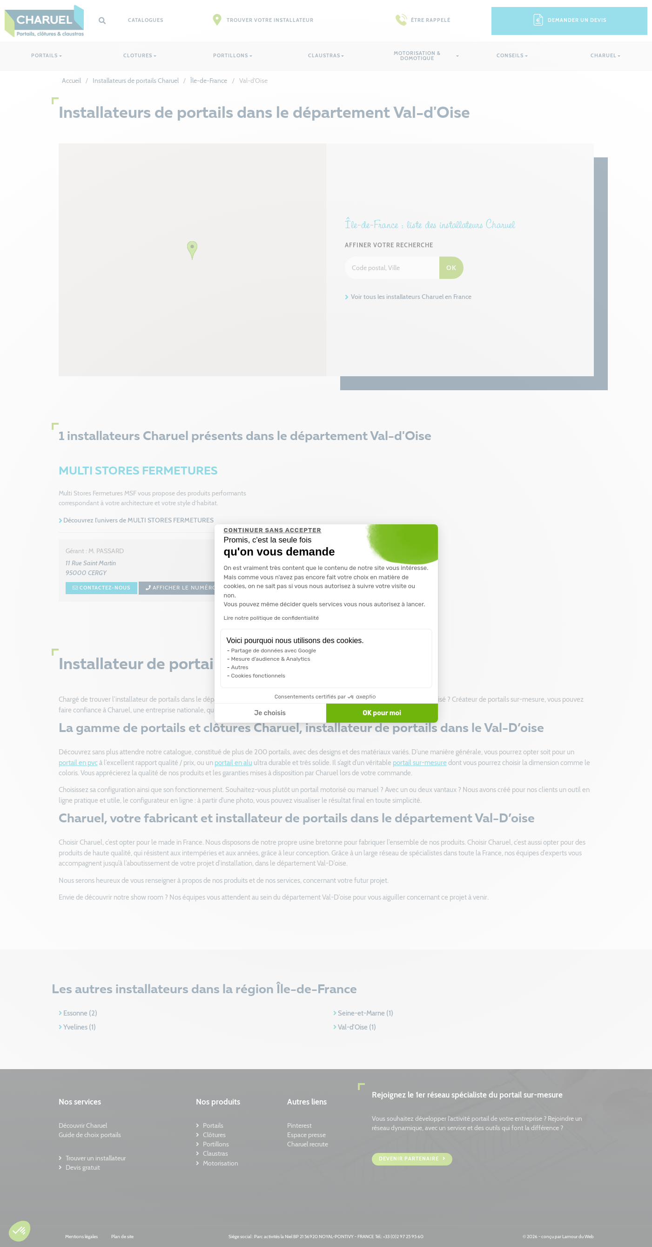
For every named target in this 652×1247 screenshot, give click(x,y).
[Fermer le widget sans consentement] (272, 530)
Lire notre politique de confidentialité (271, 618)
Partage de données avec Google (273, 650)
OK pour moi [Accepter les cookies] (382, 713)
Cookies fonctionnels (258, 675)
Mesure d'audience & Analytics (270, 659)
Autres (240, 667)
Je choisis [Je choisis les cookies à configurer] (270, 713)
